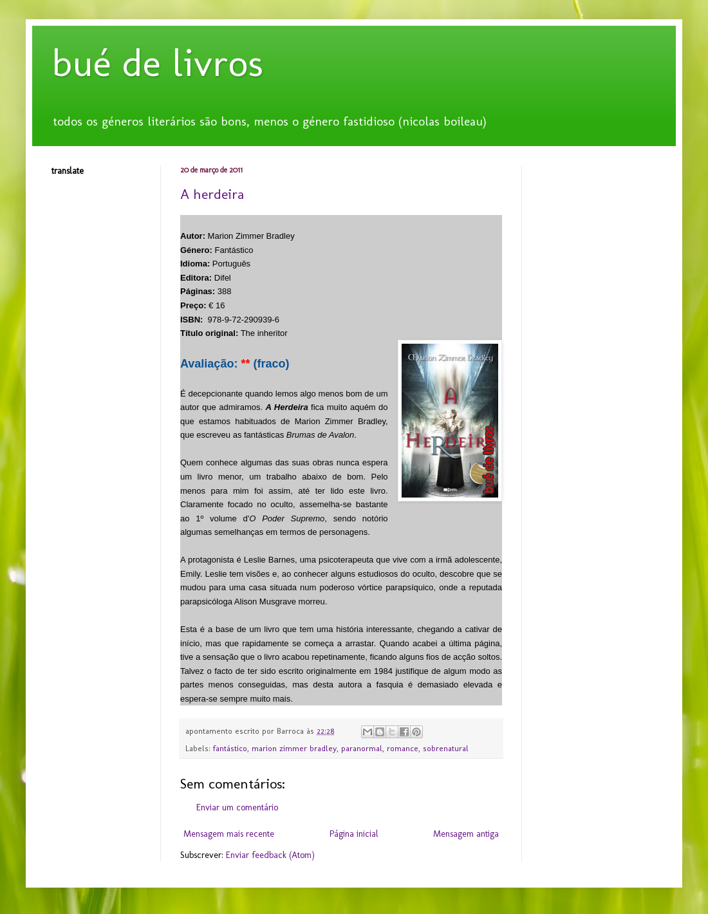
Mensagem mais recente (228, 833)
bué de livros (157, 63)
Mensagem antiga (466, 833)
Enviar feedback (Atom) (270, 855)
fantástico (230, 748)
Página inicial (354, 833)
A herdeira (212, 194)
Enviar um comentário (237, 807)
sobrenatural (446, 748)
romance (402, 748)
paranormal (361, 748)
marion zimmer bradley (294, 748)
